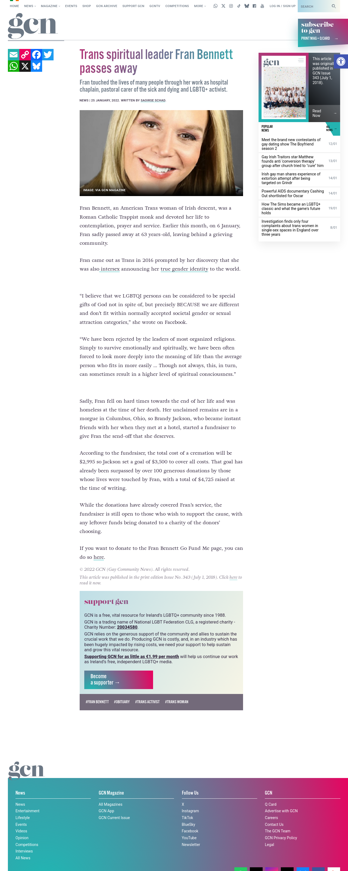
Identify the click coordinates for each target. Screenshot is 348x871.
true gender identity (184, 268)
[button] (341, 61)
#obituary (122, 691)
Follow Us (190, 783)
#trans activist (147, 691)
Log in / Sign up (283, 6)
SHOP (86, 6)
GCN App (106, 801)
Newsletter (191, 834)
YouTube (189, 828)
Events (71, 6)
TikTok (187, 807)
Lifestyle (22, 807)
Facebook (190, 821)
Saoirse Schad (153, 100)
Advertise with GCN (281, 801)
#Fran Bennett (97, 691)
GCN (268, 783)
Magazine (49, 6)
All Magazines (110, 794)
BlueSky (188, 814)
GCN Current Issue (114, 807)
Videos (21, 821)
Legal (269, 834)
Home (14, 6)
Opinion (22, 828)
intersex (109, 268)
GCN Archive (106, 6)
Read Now (316, 113)
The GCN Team (277, 821)
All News (22, 848)
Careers (271, 807)
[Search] (334, 6)
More (198, 6)
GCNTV (155, 6)
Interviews (24, 841)
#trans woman (176, 691)
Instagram (190, 801)
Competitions (177, 6)
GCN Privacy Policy (281, 828)
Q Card (270, 794)
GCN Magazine (111, 783)
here (99, 546)
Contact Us (274, 814)
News (28, 6)
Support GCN (133, 6)
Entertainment (27, 801)
